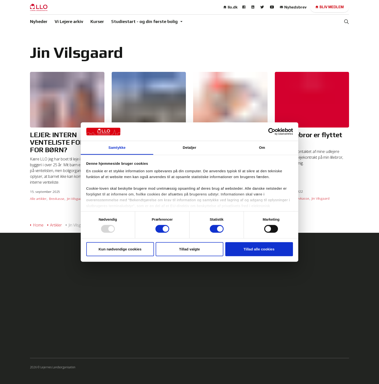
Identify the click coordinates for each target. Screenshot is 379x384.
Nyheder (38, 21)
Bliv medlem (330, 7)
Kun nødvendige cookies (120, 249)
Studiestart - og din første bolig (144, 21)
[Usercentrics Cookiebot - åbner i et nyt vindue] (272, 131)
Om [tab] (262, 147)
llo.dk (230, 7)
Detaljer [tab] (189, 147)
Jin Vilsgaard (76, 198)
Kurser (97, 21)
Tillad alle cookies (258, 249)
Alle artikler (38, 198)
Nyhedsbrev (293, 7)
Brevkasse (57, 198)
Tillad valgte (189, 249)
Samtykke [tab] (117, 147)
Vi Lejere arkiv (69, 21)
